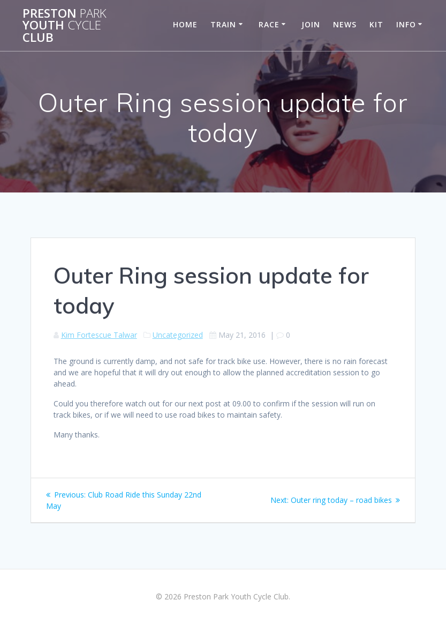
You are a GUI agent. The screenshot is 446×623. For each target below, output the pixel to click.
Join (310, 24)
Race (269, 24)
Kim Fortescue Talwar (99, 335)
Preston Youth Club (64, 25)
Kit (376, 24)
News (345, 24)
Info (406, 24)
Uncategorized (178, 335)
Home (185, 24)
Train (223, 24)
